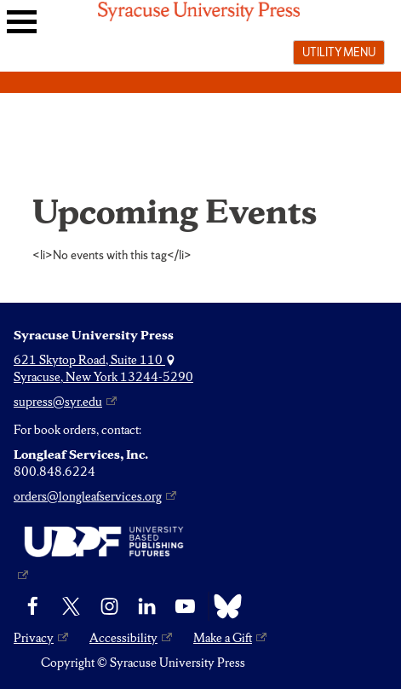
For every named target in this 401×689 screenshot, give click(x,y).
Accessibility (123, 638)
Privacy (34, 638)
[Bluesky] (223, 606)
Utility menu (338, 52)
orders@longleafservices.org (88, 496)
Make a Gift (222, 638)
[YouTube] (185, 606)
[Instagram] (109, 606)
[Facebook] (33, 606)
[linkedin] (147, 606)
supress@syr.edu (58, 401)
